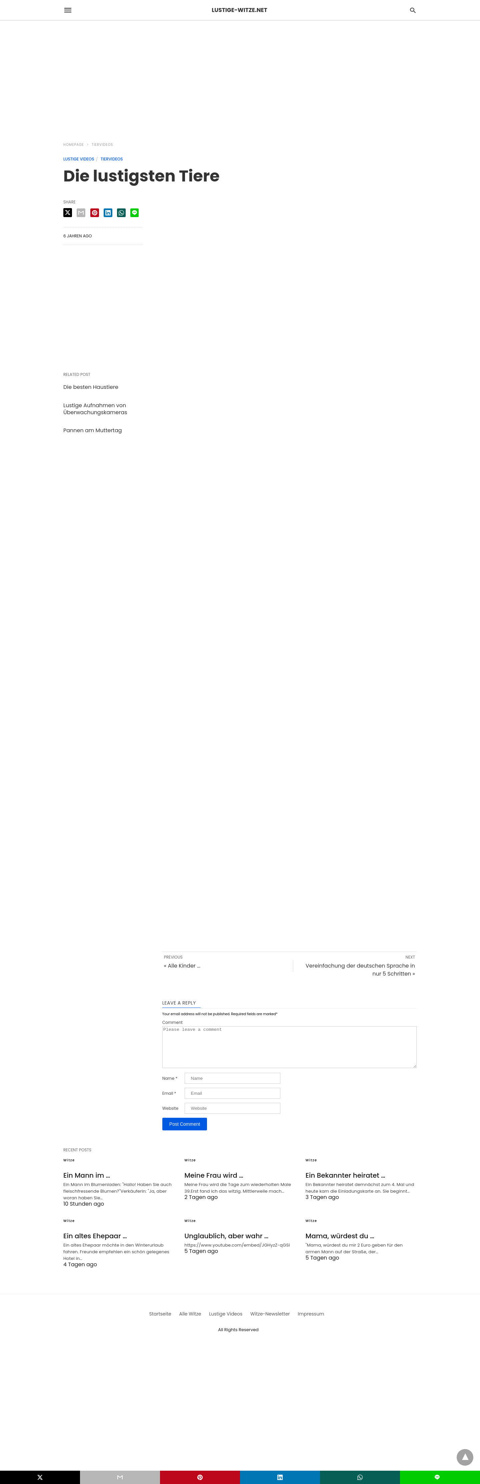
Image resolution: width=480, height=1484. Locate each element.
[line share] (134, 212)
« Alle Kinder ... (182, 966)
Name (169, 1086)
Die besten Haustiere (90, 387)
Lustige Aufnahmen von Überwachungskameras (95, 409)
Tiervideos (102, 144)
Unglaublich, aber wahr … (226, 1244)
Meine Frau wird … (213, 1183)
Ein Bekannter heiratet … (345, 1183)
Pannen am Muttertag (92, 430)
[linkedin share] (108, 212)
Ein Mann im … (86, 1183)
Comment (172, 1023)
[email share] (81, 212)
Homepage (73, 144)
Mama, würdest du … (340, 1244)
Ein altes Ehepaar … (95, 1244)
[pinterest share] (94, 212)
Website (170, 1116)
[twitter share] (67, 212)
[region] (240, 77)
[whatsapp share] (121, 212)
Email (169, 1101)
